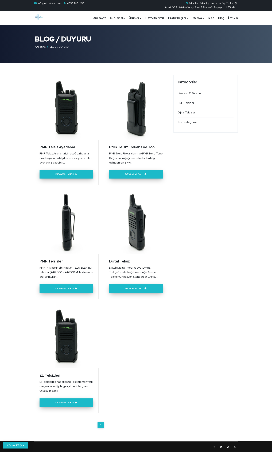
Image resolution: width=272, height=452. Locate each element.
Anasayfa (99, 18)
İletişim (233, 18)
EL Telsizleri (50, 374)
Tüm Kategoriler (188, 122)
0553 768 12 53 (75, 3)
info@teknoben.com (49, 3)
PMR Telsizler (51, 260)
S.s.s (211, 18)
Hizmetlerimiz (154, 18)
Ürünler (134, 18)
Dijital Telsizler (186, 112)
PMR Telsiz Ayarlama (58, 146)
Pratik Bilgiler (177, 18)
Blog (221, 18)
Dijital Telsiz (119, 260)
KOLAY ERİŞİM (16, 445)
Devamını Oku (66, 174)
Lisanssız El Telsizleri (190, 93)
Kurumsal (116, 18)
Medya (197, 18)
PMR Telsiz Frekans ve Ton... (133, 146)
